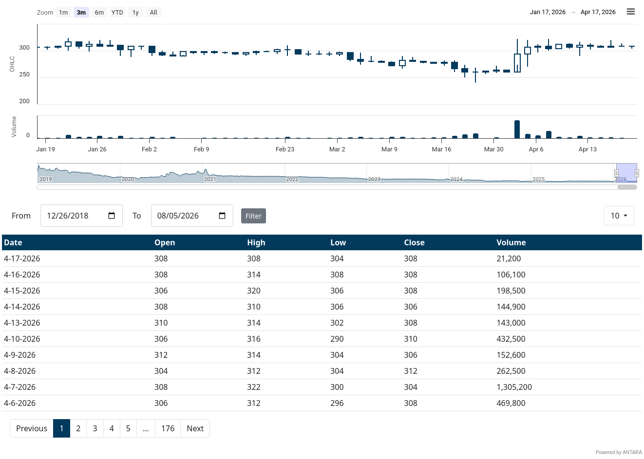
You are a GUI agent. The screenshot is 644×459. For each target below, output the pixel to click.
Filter (254, 215)
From (21, 215)
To (137, 215)
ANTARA (632, 452)
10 (615, 215)
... (146, 428)
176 (167, 428)
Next (195, 428)
